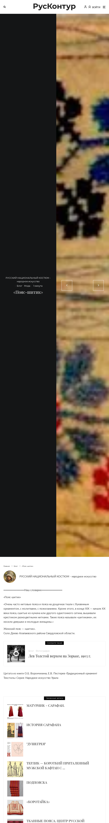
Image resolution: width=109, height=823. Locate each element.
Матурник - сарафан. (46, 705)
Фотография (43, 651)
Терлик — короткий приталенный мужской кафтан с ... (58, 765)
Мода (27, 286)
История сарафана (44, 724)
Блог (19, 286)
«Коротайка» (38, 801)
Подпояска (37, 782)
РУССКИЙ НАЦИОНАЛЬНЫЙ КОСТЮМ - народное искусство (57, 576)
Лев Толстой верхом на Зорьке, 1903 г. (59, 656)
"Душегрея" (36, 744)
